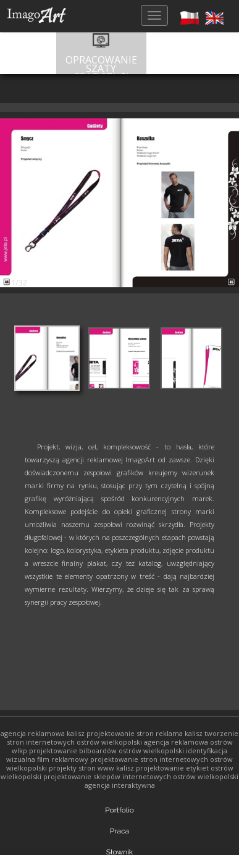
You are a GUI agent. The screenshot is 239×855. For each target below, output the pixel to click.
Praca (119, 831)
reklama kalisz (179, 733)
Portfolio (119, 810)
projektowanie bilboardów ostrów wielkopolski (106, 750)
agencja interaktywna (120, 785)
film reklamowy (62, 759)
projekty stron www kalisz (91, 767)
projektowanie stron (120, 733)
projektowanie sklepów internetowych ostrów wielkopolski (140, 776)
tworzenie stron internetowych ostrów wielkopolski (123, 738)
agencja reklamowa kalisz (43, 733)
